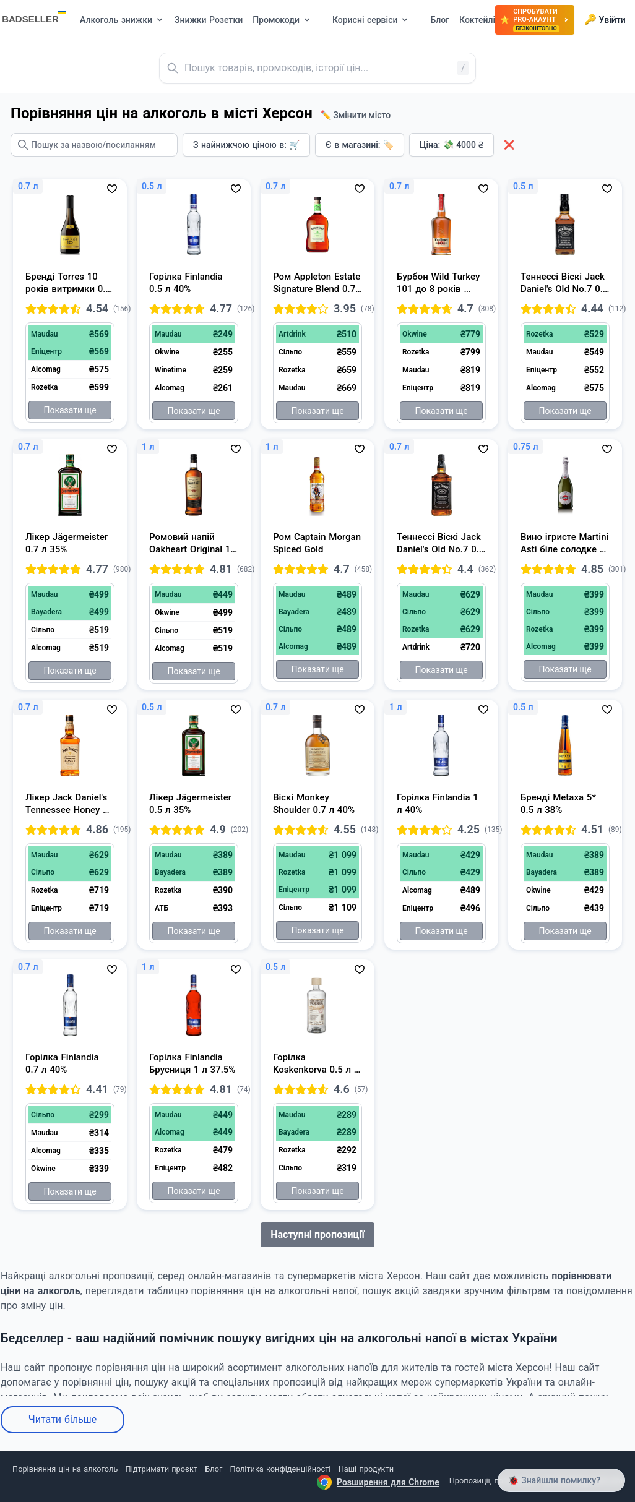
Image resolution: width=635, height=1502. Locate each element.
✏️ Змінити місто (356, 115)
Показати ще (69, 410)
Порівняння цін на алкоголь (65, 1469)
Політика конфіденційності (280, 1469)
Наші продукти (366, 1469)
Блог (213, 1469)
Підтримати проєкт (161, 1469)
